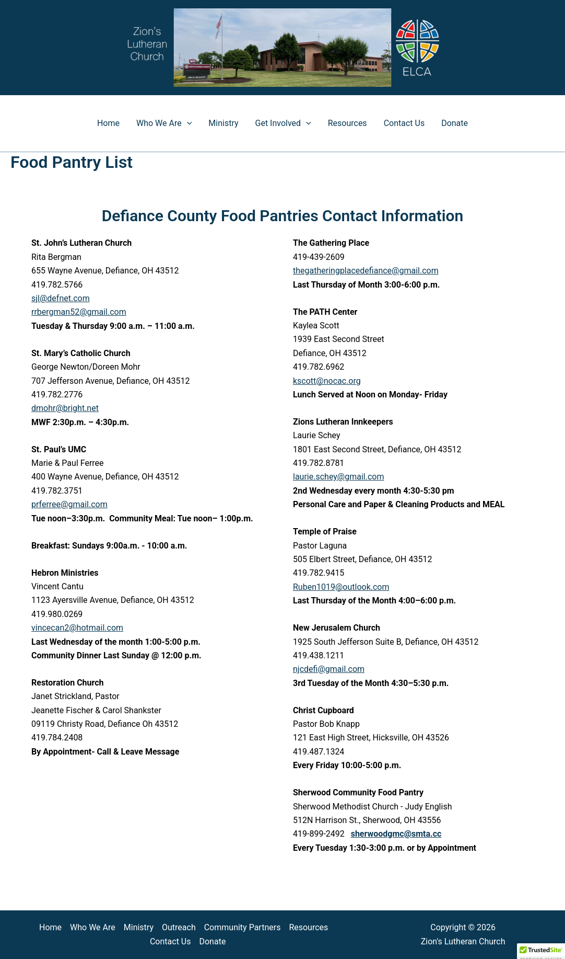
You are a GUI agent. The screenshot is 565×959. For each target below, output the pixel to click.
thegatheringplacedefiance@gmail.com (366, 271)
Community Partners (242, 927)
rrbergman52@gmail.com (78, 312)
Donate (454, 123)
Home (108, 123)
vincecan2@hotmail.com (77, 628)
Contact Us (404, 123)
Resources (347, 123)
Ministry (223, 123)
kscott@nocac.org (327, 381)
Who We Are (164, 123)
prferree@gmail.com (69, 504)
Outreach (179, 927)
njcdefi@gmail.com (328, 669)
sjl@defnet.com (60, 298)
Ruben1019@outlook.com (341, 587)
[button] (187, 123)
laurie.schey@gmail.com (338, 477)
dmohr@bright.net (65, 408)
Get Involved (283, 123)
